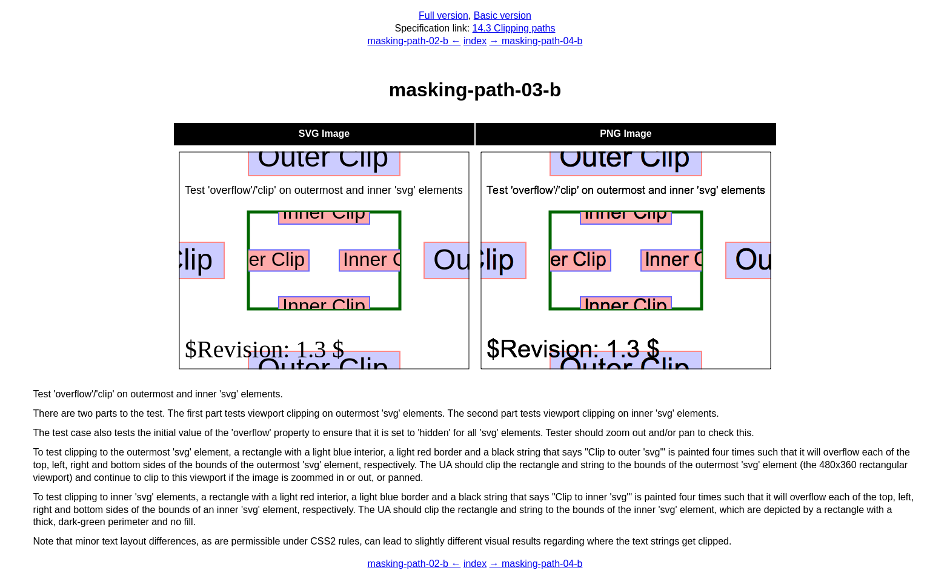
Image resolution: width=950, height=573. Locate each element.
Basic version (502, 15)
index (475, 41)
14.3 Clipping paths (514, 28)
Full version (443, 15)
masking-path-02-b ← (414, 41)
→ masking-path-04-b (536, 41)
